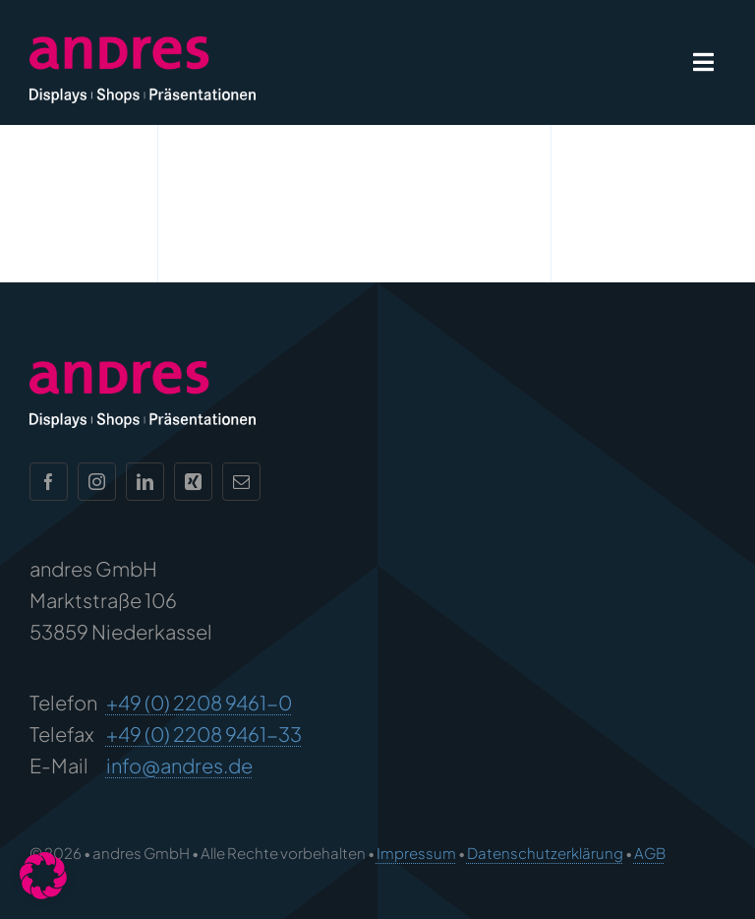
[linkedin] (145, 481)
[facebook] (48, 481)
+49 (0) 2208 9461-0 (199, 702)
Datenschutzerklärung (545, 852)
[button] (43, 875)
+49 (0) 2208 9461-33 (204, 733)
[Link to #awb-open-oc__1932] (703, 62)
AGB (650, 852)
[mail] (241, 481)
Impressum (416, 852)
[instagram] (97, 481)
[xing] (193, 481)
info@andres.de (179, 765)
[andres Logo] (142, 45)
